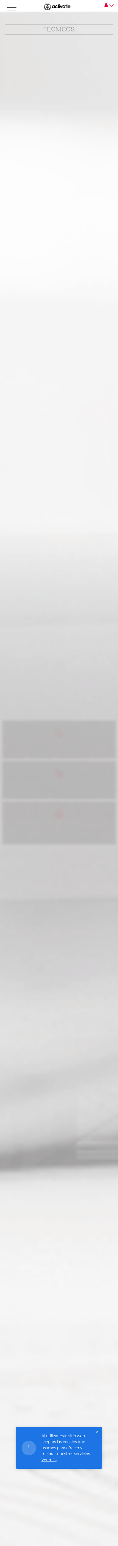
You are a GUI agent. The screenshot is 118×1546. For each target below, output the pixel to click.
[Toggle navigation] (11, 7)
